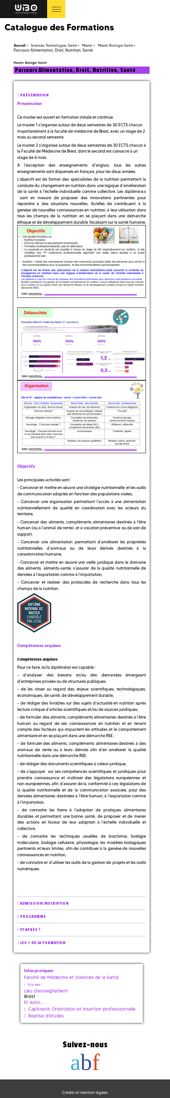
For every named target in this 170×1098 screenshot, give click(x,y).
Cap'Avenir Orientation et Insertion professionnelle (82, 1009)
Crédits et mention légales (85, 1092)
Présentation (34, 95)
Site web (34, 985)
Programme (33, 916)
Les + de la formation (42, 942)
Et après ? (30, 929)
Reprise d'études (46, 1016)
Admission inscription (44, 903)
